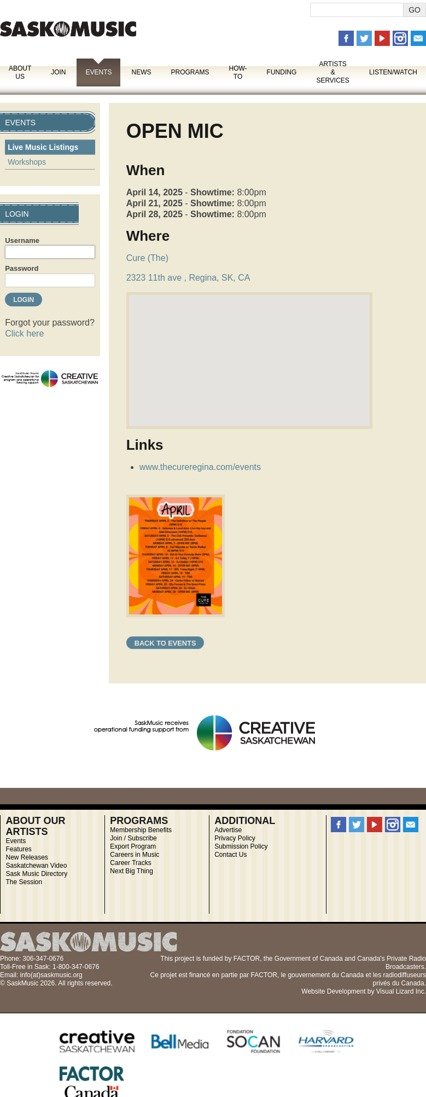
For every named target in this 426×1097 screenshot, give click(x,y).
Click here (24, 333)
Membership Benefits (141, 830)
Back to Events (165, 643)
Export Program (133, 846)
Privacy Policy (234, 838)
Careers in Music (134, 854)
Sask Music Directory (36, 874)
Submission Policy (240, 846)
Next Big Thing (131, 871)
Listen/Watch (393, 72)
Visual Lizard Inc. (401, 991)
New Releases (26, 857)
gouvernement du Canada (326, 975)
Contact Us (230, 854)
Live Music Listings (43, 147)
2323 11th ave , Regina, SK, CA (188, 277)
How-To (238, 72)
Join (58, 72)
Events (98, 72)
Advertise (228, 830)
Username (22, 240)
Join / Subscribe (133, 838)
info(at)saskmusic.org (51, 975)
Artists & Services (332, 72)
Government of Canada (309, 958)
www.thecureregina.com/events (200, 467)
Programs (190, 72)
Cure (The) (147, 258)
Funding (282, 72)
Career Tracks (130, 863)
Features (18, 849)
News (141, 72)
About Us (20, 72)
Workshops (27, 162)
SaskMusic (68, 29)
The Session (23, 882)
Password (21, 268)
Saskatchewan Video (36, 865)
